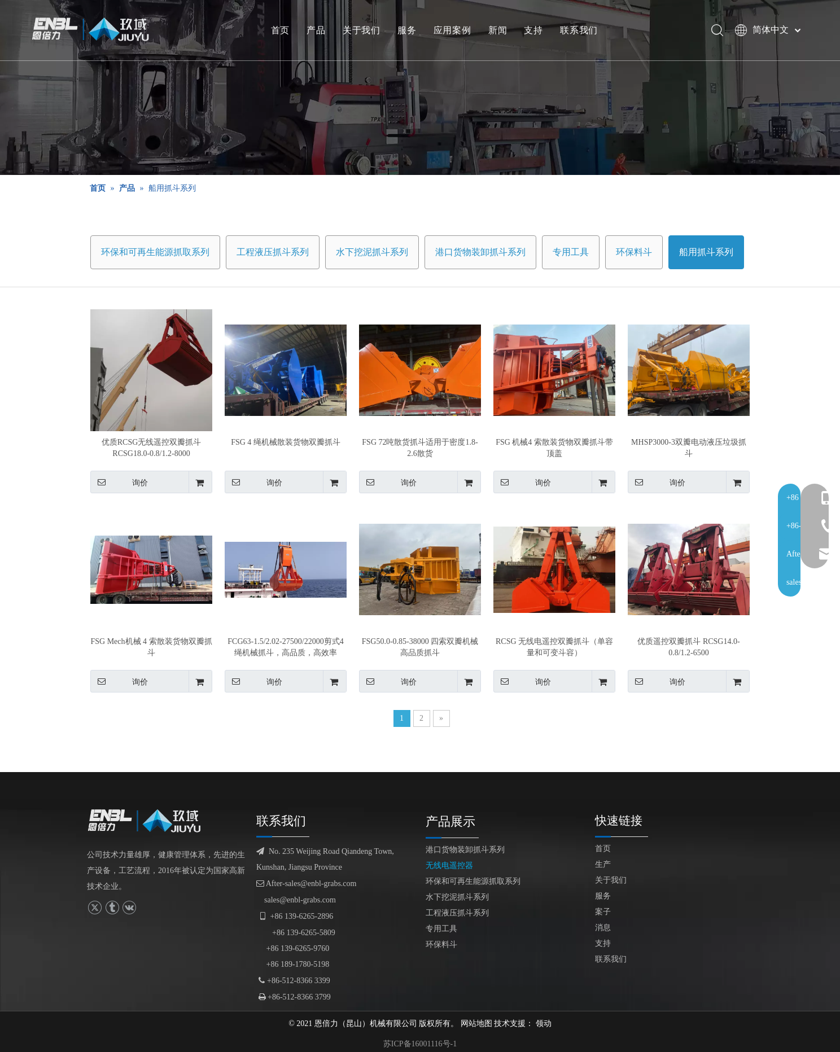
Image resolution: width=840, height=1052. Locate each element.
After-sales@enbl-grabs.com (306, 883)
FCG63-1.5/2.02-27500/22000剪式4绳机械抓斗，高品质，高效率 (285, 647)
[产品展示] (420, 87)
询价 (119, 482)
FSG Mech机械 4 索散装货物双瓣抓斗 (151, 647)
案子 (603, 912)
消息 (603, 927)
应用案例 (455, 31)
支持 (536, 31)
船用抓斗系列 (706, 252)
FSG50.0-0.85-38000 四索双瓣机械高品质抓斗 (420, 647)
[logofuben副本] (149, 820)
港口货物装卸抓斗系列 (480, 252)
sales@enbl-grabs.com (300, 900)
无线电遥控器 (449, 865)
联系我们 (582, 31)
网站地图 (476, 1023)
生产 (603, 864)
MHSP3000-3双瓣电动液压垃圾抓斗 (688, 448)
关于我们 (364, 31)
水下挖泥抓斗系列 (372, 252)
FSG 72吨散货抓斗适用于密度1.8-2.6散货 (420, 448)
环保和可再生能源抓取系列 (155, 252)
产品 (319, 31)
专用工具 (571, 252)
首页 (283, 31)
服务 (410, 31)
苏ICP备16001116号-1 (420, 1044)
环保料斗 (634, 252)
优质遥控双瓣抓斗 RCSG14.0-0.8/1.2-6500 (688, 647)
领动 (544, 1023)
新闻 (500, 31)
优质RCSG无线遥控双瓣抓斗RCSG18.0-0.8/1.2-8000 (152, 448)
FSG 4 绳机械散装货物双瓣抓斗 (285, 442)
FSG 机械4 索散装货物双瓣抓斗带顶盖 (554, 448)
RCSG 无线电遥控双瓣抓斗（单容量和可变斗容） (554, 647)
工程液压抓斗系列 (273, 252)
